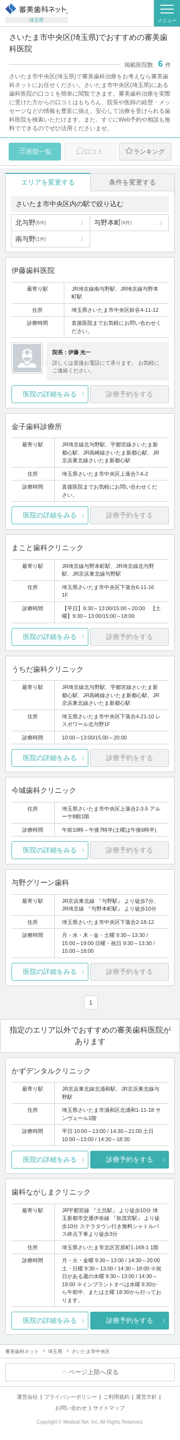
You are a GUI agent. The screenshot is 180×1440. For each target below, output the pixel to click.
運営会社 (27, 1397)
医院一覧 (38, 151)
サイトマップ (109, 1408)
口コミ (93, 151)
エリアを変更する (48, 182)
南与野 (30, 239)
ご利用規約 (116, 1397)
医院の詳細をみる (50, 394)
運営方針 (146, 1397)
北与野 (30, 222)
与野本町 (113, 222)
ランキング (149, 151)
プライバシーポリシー (70, 1397)
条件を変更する (132, 182)
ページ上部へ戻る (94, 1372)
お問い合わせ (71, 1408)
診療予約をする (129, 1159)
